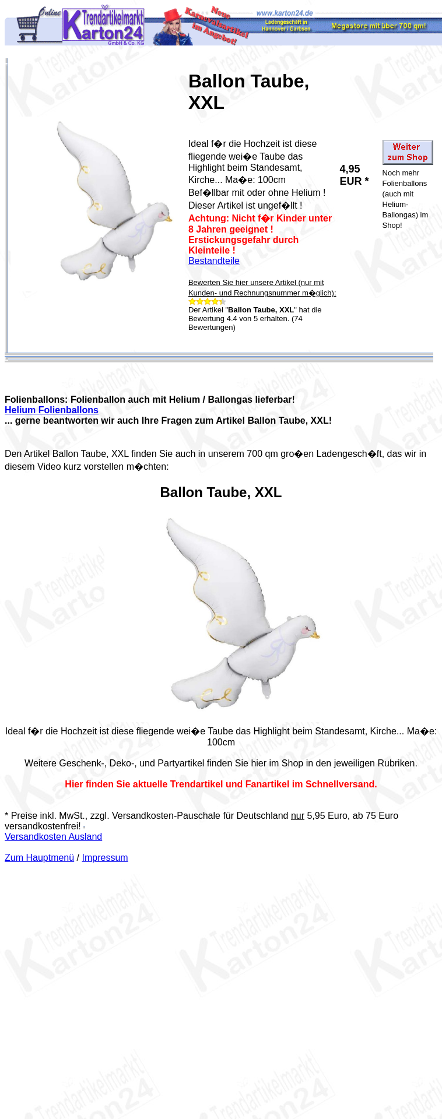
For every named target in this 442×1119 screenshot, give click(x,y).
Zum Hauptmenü (39, 858)
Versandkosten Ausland (53, 837)
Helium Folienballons (52, 410)
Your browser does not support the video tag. (221, 617)
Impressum (105, 858)
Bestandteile (214, 261)
